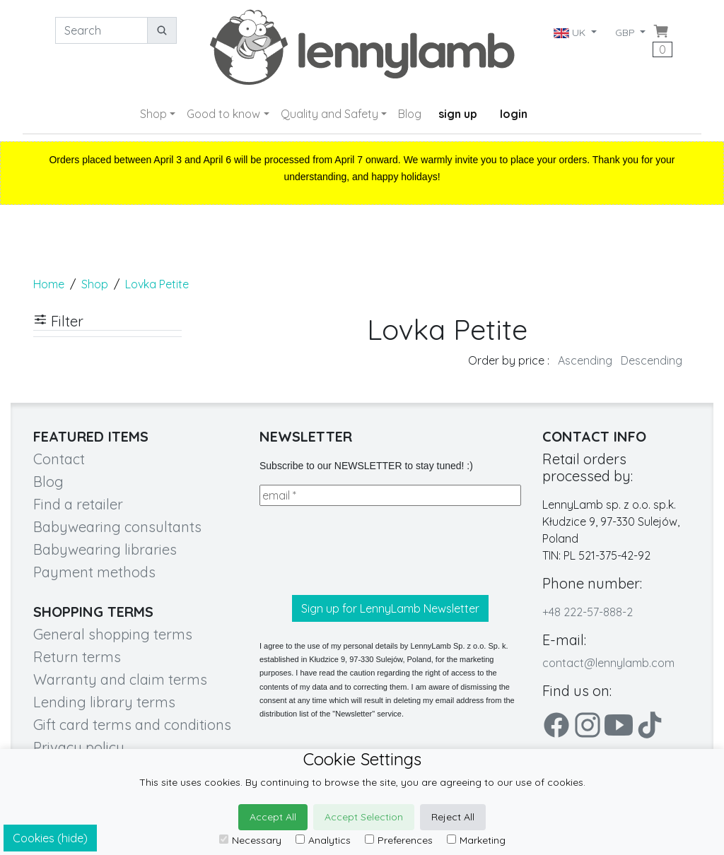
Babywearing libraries (105, 549)
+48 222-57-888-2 (587, 612)
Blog (409, 114)
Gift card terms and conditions (132, 724)
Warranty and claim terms (120, 679)
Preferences (399, 840)
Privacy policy (78, 747)
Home (48, 284)
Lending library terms (104, 702)
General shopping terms (112, 634)
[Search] (101, 30)
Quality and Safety (329, 114)
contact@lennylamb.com (608, 663)
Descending (651, 360)
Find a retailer (78, 504)
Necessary (250, 840)
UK (570, 32)
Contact (59, 459)
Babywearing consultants (117, 527)
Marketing (476, 840)
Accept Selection (364, 816)
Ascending (585, 360)
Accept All (273, 816)
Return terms (77, 657)
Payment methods (94, 572)
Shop (153, 114)
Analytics (323, 840)
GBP (626, 32)
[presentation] (366, 550)
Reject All (452, 816)
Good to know (223, 114)
